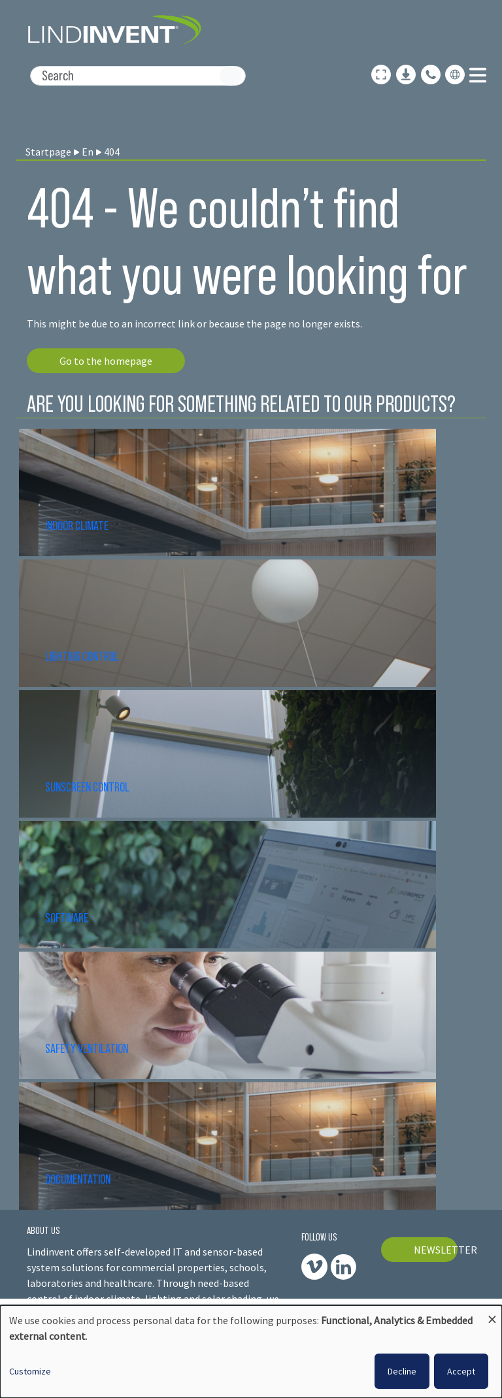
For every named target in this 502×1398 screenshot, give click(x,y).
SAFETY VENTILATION (86, 1048)
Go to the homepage (105, 360)
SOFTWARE (66, 917)
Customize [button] (30, 1371)
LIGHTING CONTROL (82, 656)
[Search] (138, 76)
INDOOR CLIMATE (77, 525)
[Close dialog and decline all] (492, 1313)
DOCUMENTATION (77, 1179)
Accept (461, 1371)
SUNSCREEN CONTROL (87, 787)
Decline (402, 1371)
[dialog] (251, 1351)
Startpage (48, 151)
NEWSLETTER (436, 1249)
